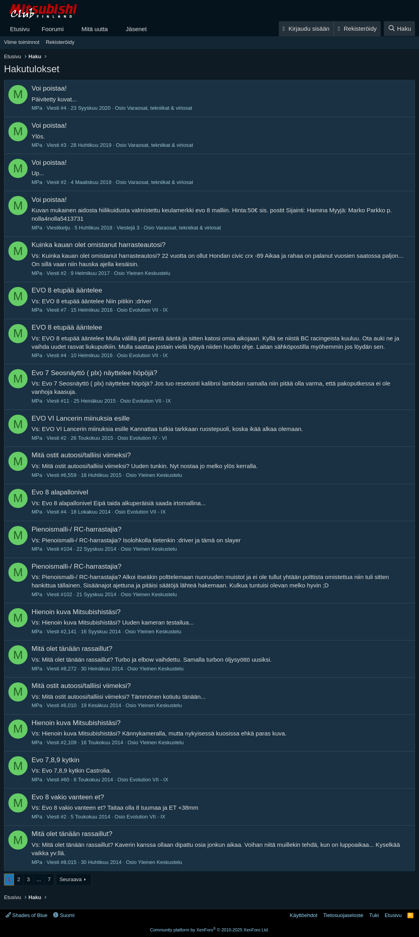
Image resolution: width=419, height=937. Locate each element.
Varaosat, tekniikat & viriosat (159, 108)
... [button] (39, 879)
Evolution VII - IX (148, 310)
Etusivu (20, 29)
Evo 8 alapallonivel (60, 492)
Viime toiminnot (22, 42)
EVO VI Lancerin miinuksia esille (81, 418)
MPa (37, 108)
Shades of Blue (27, 915)
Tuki (374, 915)
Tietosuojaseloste (343, 915)
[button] (69, 29)
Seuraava (71, 879)
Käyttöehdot (303, 915)
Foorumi (53, 29)
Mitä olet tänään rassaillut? (72, 648)
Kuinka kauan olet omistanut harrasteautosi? (98, 245)
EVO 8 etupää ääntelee (67, 290)
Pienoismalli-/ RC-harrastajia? (76, 529)
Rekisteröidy (60, 42)
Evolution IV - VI (148, 438)
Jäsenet (136, 29)
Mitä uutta (94, 29)
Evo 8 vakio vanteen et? (68, 797)
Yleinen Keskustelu (148, 273)
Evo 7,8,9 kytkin (55, 760)
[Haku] (399, 28)
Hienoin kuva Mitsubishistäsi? (76, 612)
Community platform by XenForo (209, 929)
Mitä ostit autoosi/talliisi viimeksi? (81, 455)
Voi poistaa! (49, 88)
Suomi (63, 915)
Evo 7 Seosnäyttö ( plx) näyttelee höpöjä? (94, 373)
